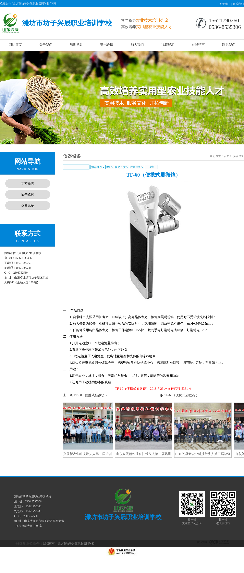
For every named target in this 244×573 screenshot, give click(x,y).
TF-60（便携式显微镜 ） (91, 395)
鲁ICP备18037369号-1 (28, 543)
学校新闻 (27, 183)
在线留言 (198, 44)
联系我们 (238, 3)
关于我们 (225, 3)
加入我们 (137, 44)
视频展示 (167, 44)
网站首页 (15, 44)
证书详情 (106, 44)
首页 (227, 156)
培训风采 (76, 44)
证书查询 (27, 194)
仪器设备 (27, 205)
